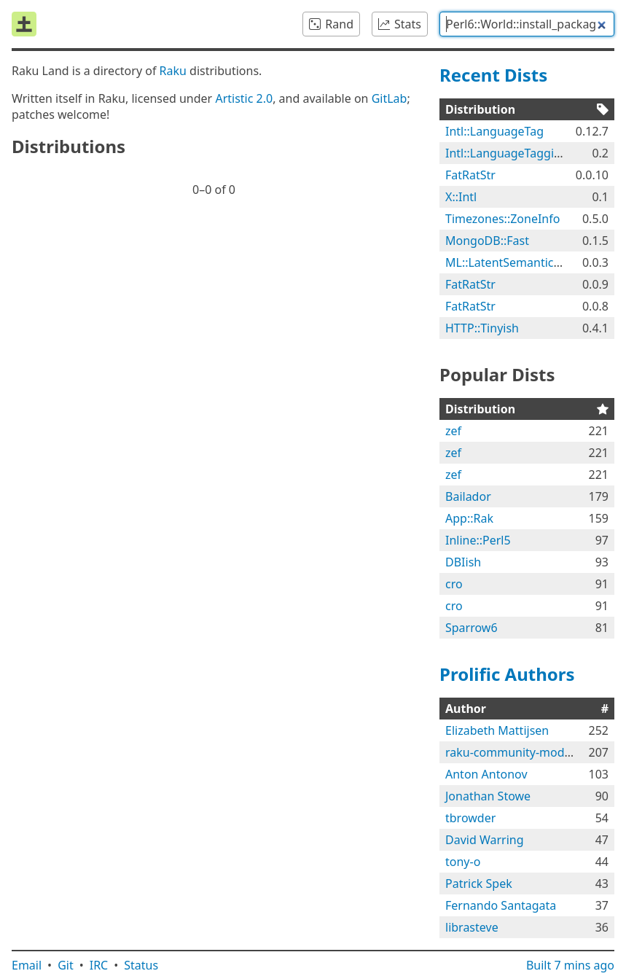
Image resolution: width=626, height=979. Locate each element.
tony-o (462, 862)
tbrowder (470, 818)
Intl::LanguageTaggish (506, 153)
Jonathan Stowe (488, 796)
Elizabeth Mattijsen (497, 730)
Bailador (468, 496)
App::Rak (469, 518)
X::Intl (461, 197)
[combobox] (526, 24)
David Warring (484, 840)
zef (453, 431)
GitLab (389, 98)
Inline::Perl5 (478, 540)
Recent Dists (493, 75)
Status (141, 965)
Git (66, 965)
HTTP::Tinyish (482, 328)
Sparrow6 (471, 628)
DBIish (463, 562)
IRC (99, 965)
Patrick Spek (478, 883)
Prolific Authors (507, 674)
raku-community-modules (516, 752)
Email (27, 965)
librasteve (471, 927)
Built (570, 965)
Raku (173, 71)
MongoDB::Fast (487, 241)
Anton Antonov (486, 774)
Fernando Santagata (500, 905)
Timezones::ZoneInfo (502, 219)
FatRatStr (470, 175)
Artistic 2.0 (244, 98)
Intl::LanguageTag (494, 131)
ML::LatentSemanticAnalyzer (522, 262)
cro (454, 584)
